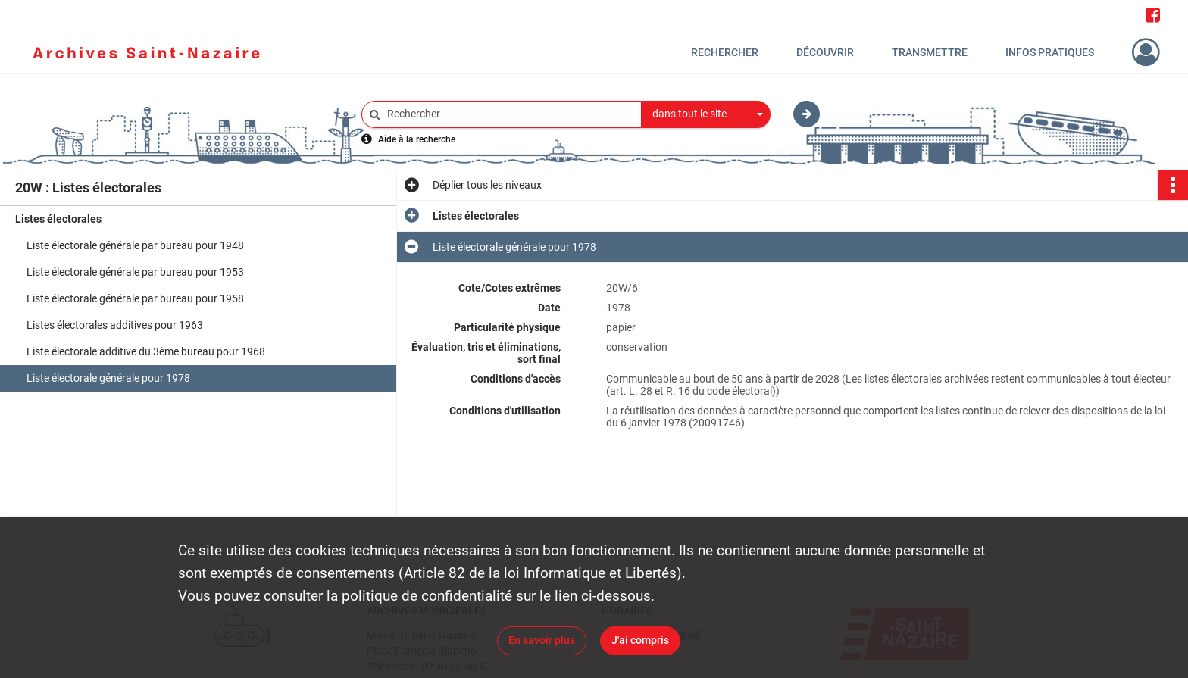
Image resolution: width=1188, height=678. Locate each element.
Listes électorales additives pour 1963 (115, 325)
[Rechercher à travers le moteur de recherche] (509, 114)
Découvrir (825, 52)
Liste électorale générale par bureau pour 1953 (135, 272)
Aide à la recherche (416, 139)
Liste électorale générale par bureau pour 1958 (135, 298)
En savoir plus (541, 640)
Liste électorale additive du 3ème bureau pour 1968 (146, 351)
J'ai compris (640, 640)
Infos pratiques (1049, 52)
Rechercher (724, 52)
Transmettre (930, 52)
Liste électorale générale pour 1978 (108, 378)
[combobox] (706, 114)
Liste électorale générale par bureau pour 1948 (135, 245)
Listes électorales (58, 219)
